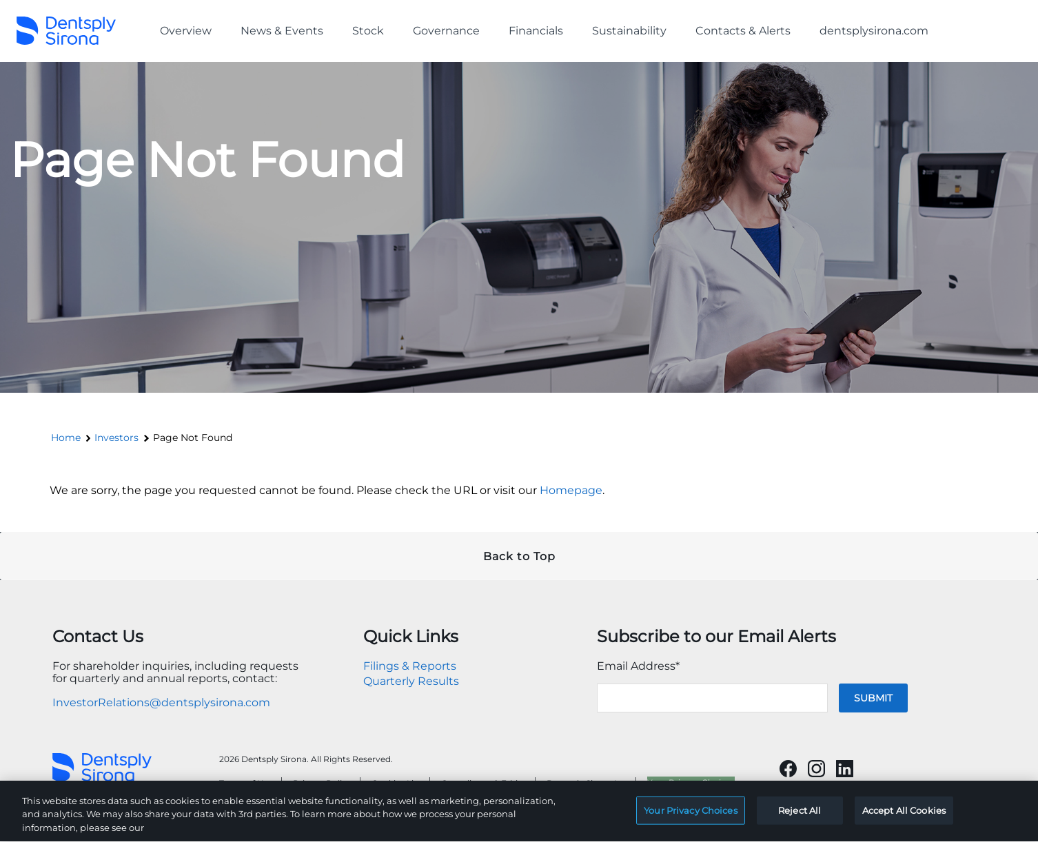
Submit (873, 698)
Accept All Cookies (904, 816)
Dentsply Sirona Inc (587, 783)
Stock (368, 30)
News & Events (282, 30)
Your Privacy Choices (691, 782)
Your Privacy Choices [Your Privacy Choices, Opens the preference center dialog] (690, 816)
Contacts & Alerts (743, 30)
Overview (186, 30)
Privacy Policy (322, 783)
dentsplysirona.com (874, 30)
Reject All (799, 816)
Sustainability (629, 30)
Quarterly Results (411, 681)
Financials (536, 30)
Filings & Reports (409, 665)
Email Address (638, 665)
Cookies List (396, 783)
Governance (446, 30)
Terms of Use (246, 783)
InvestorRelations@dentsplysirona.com (161, 702)
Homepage (571, 490)
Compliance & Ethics (484, 783)
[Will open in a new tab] (788, 768)
